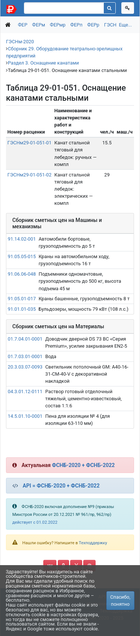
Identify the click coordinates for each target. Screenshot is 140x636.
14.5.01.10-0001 (25, 416)
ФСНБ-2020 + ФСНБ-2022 (83, 465)
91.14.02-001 (22, 239)
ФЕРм (38, 25)
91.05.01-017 (22, 298)
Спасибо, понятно (120, 600)
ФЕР (22, 25)
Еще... (125, 25)
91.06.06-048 (22, 274)
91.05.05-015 (22, 256)
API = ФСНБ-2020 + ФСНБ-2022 (61, 486)
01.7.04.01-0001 (25, 339)
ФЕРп (76, 25)
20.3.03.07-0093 (25, 367)
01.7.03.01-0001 (25, 356)
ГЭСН (110, 25)
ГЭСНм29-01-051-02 (29, 175)
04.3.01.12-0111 (25, 391)
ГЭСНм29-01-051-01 (29, 142)
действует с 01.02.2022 (34, 522)
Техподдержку (93, 543)
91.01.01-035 (22, 309)
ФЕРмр (58, 25)
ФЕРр (93, 25)
